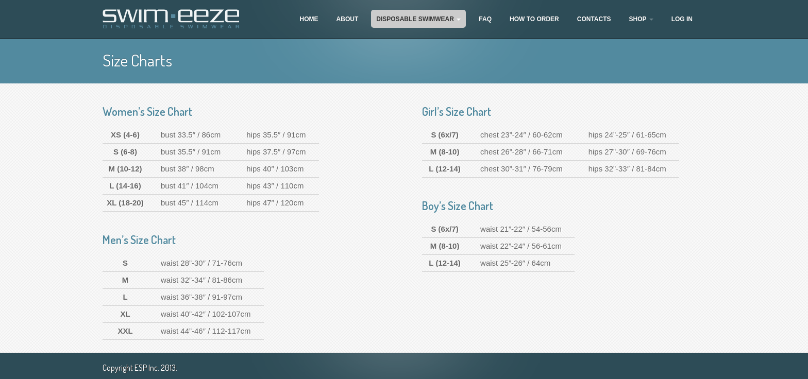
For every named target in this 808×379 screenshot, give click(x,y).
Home (309, 19)
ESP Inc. (146, 368)
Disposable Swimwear (418, 19)
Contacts (594, 19)
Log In (682, 19)
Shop (641, 19)
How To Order (534, 19)
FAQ (485, 19)
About (347, 19)
